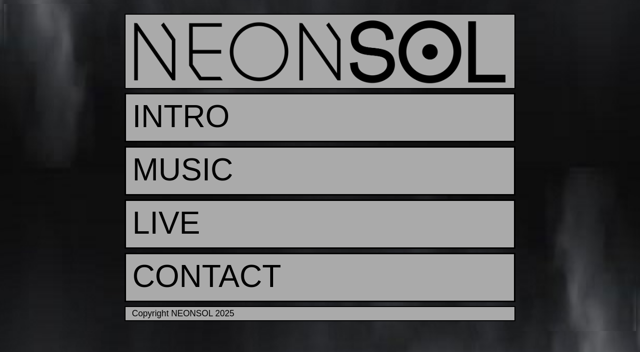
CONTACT (206, 276)
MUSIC (182, 169)
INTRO (181, 116)
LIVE (166, 223)
